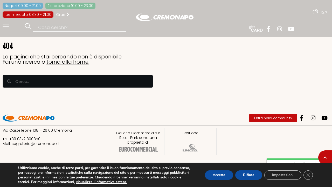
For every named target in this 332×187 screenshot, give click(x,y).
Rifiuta (248, 174)
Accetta (219, 174)
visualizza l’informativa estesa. (101, 181)
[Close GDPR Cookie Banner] (308, 175)
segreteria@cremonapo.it (36, 143)
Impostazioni (283, 174)
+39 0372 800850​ (24, 139)
